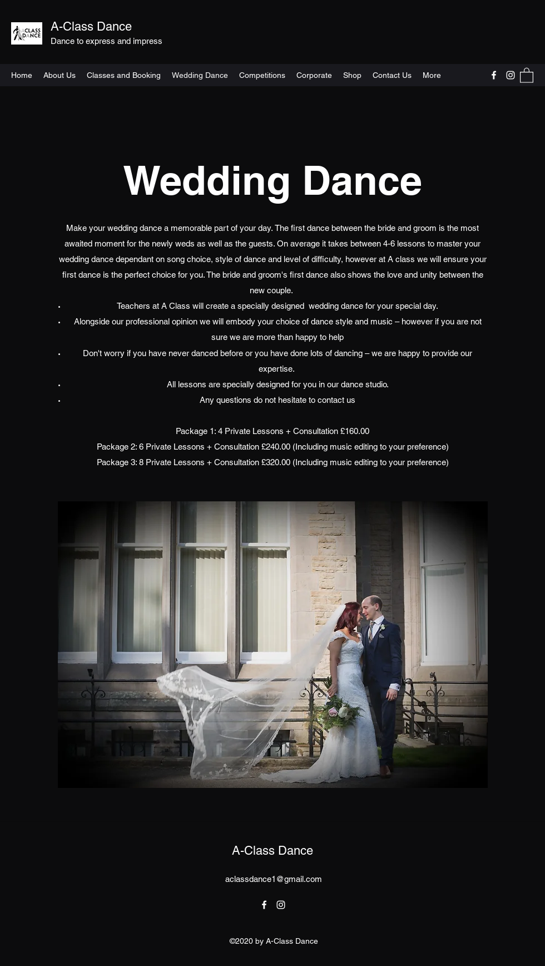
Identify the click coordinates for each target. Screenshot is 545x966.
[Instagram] (510, 75)
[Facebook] (493, 75)
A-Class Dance (93, 26)
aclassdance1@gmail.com (273, 879)
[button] (526, 75)
